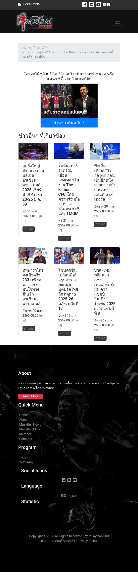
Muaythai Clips (29, 429)
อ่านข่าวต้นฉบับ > (69, 122)
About (23, 420)
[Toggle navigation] (117, 22)
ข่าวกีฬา (43, 47)
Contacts (25, 439)
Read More (31, 396)
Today (23, 457)
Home (27, 47)
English (69, 496)
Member (25, 434)
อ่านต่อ (29, 229)
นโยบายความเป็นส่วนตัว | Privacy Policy (69, 541)
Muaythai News (30, 424)
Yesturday (26, 462)
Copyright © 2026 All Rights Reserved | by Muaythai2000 (69, 536)
